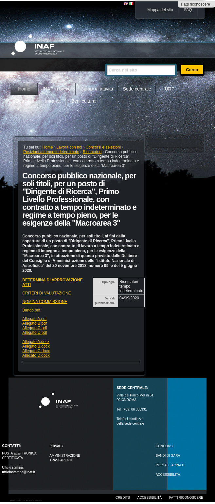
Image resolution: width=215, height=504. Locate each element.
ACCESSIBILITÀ (168, 474)
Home (24, 88)
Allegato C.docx (36, 351)
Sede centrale (137, 88)
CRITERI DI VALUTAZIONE (46, 293)
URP (170, 88)
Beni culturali (84, 101)
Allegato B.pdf (34, 323)
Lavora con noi (69, 147)
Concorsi (164, 446)
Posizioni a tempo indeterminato (51, 152)
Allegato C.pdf (34, 328)
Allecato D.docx (35, 355)
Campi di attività (97, 88)
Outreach (24, 101)
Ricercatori (92, 152)
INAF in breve (57, 88)
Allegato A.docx (35, 341)
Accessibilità (149, 497)
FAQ (188, 10)
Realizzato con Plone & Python (26, 500)
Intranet (53, 101)
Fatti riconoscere (195, 4)
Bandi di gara (168, 455)
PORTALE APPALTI (170, 465)
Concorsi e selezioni (103, 147)
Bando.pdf (31, 310)
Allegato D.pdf (34, 332)
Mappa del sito (160, 10)
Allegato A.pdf (34, 318)
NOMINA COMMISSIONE (44, 301)
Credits (123, 497)
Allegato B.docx (35, 346)
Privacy (56, 446)
